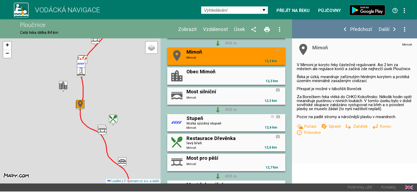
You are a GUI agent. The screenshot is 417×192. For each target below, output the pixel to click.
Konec (385, 126)
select (264, 10)
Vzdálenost (215, 29)
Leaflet (114, 181)
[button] (95, 40)
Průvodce (312, 132)
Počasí (310, 126)
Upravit (335, 126)
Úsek (239, 29)
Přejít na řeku (293, 11)
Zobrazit (187, 29)
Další (384, 29)
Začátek (361, 126)
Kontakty (388, 188)
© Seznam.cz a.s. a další (141, 181)
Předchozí (361, 29)
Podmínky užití (360, 188)
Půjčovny (329, 11)
